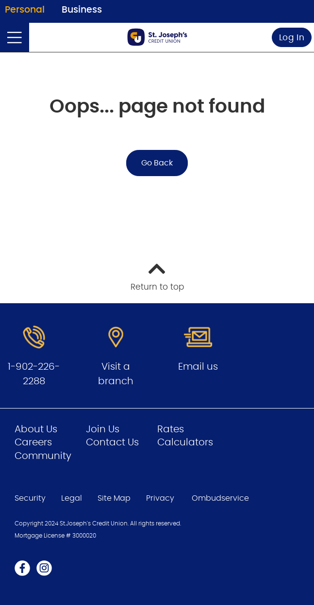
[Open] (14, 37)
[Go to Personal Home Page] (157, 37)
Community (43, 456)
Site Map (114, 498)
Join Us (102, 429)
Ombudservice (221, 498)
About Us (36, 429)
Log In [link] (292, 37)
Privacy (160, 498)
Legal (71, 498)
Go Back (157, 163)
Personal (25, 10)
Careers (33, 442)
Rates (170, 429)
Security (30, 498)
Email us (198, 367)
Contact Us (112, 442)
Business (82, 10)
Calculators (185, 442)
